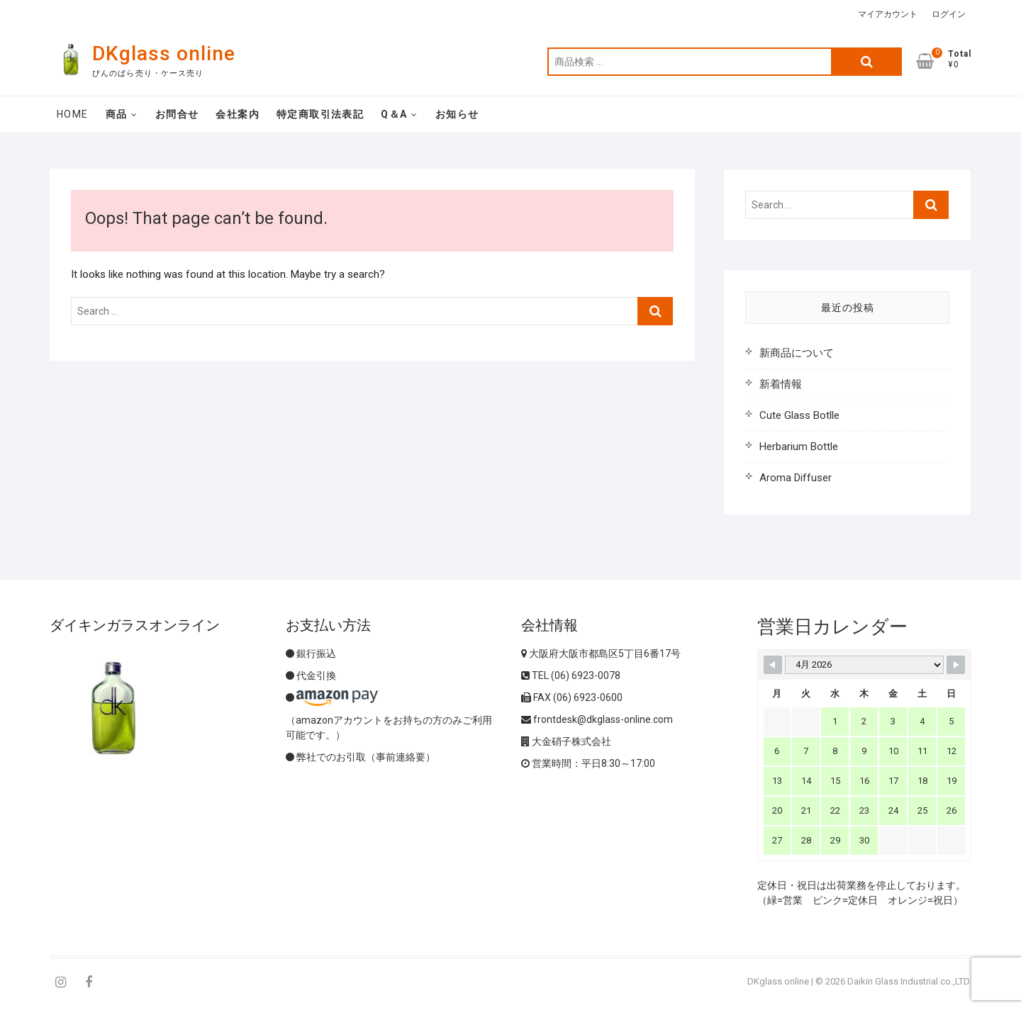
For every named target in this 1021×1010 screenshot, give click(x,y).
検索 (866, 61)
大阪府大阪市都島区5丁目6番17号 (601, 653)
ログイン (949, 14)
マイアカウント (887, 14)
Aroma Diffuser (795, 477)
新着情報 (780, 384)
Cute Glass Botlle (799, 415)
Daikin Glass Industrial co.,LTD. (909, 981)
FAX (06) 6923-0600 (572, 697)
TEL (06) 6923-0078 (570, 675)
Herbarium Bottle (798, 446)
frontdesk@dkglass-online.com (597, 719)
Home (73, 114)
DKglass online (163, 53)
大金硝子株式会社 (566, 741)
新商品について (796, 353)
